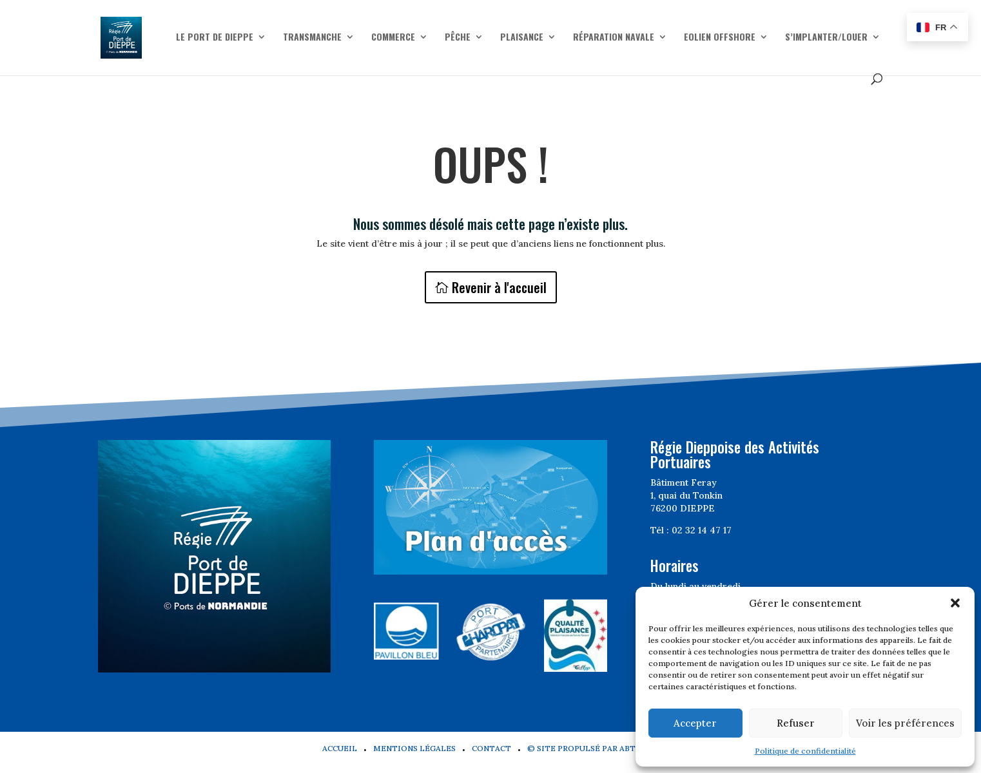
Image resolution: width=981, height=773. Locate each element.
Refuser (796, 723)
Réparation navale (613, 37)
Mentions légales (414, 748)
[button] (955, 602)
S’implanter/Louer (826, 37)
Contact (491, 748)
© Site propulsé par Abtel (586, 748)
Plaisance (521, 37)
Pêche (458, 37)
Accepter (695, 723)
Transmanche (312, 37)
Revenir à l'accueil (499, 287)
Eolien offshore (719, 37)
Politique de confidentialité (805, 751)
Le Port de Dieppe (214, 37)
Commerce (393, 37)
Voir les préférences (905, 723)
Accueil (339, 748)
